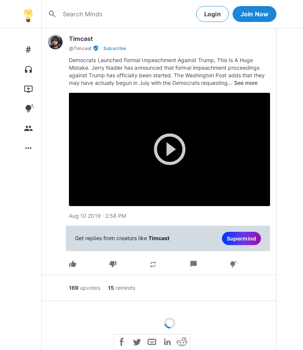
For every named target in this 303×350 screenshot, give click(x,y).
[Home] (28, 14)
